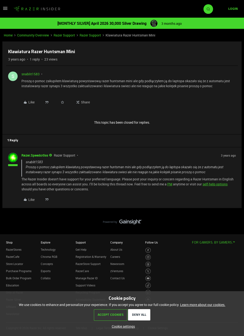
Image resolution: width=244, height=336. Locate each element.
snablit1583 (30, 74)
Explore (45, 242)
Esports (46, 271)
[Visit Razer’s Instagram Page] (148, 257)
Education (12, 285)
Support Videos (85, 285)
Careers (115, 257)
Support (81, 242)
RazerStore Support (88, 264)
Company (116, 242)
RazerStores (13, 249)
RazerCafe (12, 257)
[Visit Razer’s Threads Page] (148, 264)
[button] (5, 10)
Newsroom (117, 264)
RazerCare (82, 271)
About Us (116, 249)
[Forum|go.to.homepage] (37, 9)
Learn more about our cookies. (202, 304)
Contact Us (117, 278)
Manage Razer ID (87, 278)
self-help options (215, 184)
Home (8, 35)
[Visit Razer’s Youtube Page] (148, 278)
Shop (9, 242)
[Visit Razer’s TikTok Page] (148, 285)
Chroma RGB (49, 257)
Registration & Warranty (91, 257)
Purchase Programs (18, 271)
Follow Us (151, 242)
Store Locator (14, 264)
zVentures (116, 271)
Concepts (47, 264)
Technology (48, 249)
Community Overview (33, 35)
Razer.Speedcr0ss (34, 155)
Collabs (46, 278)
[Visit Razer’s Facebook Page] (148, 250)
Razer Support (64, 35)
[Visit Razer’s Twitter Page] (148, 271)
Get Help (81, 249)
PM (169, 184)
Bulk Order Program (18, 278)
